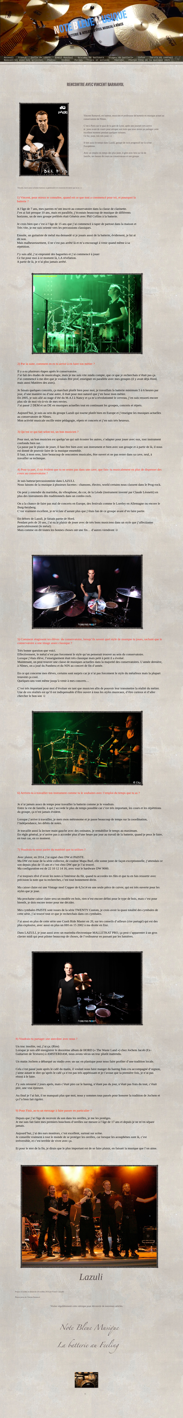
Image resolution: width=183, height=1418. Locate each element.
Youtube (119, 60)
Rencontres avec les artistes (24, 60)
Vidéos (66, 60)
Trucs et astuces (99, 60)
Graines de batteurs (91, 57)
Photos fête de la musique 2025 (149, 60)
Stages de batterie (122, 57)
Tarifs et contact (161, 57)
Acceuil (9, 57)
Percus (79, 60)
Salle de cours (41, 57)
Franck (23, 57)
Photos (52, 60)
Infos (142, 57)
